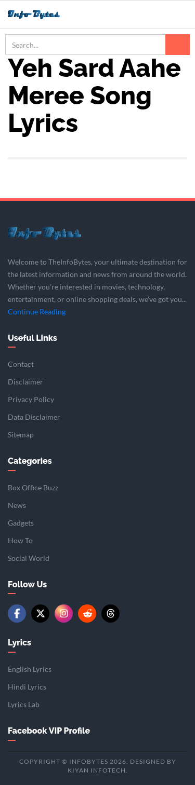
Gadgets (21, 522)
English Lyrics (29, 669)
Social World (28, 558)
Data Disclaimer (34, 416)
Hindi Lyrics (27, 686)
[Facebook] (17, 613)
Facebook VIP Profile (49, 731)
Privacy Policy (31, 399)
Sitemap (21, 434)
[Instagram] (64, 613)
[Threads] (110, 613)
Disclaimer (25, 381)
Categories (30, 461)
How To (20, 540)
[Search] (177, 44)
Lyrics (19, 643)
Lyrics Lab (24, 704)
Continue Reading (37, 311)
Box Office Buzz (33, 487)
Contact (21, 364)
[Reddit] (87, 613)
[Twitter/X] (40, 613)
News (17, 505)
